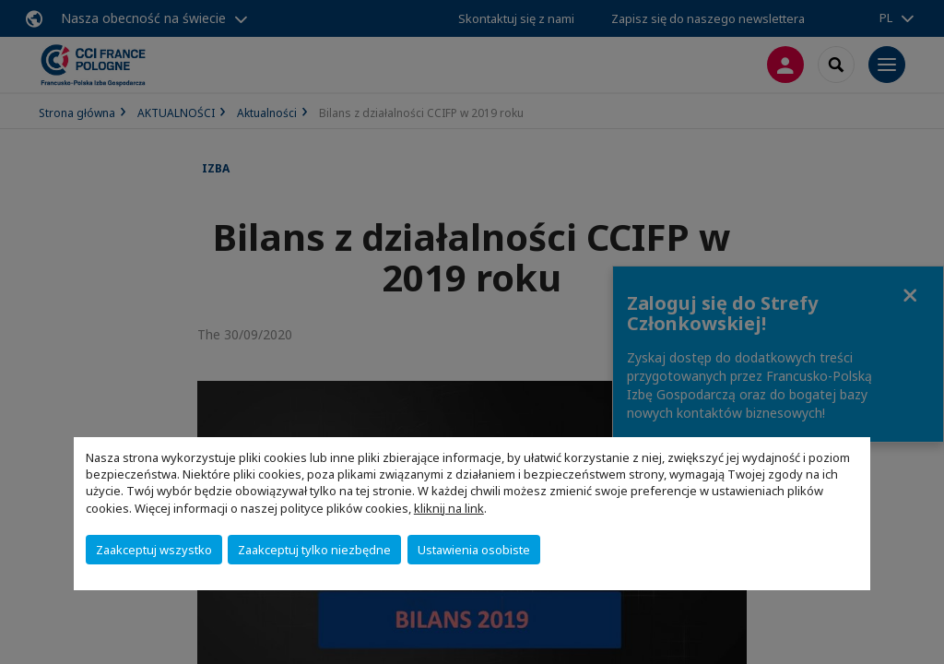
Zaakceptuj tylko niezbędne (314, 549)
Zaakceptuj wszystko (154, 549)
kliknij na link (449, 508)
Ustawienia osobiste (474, 549)
